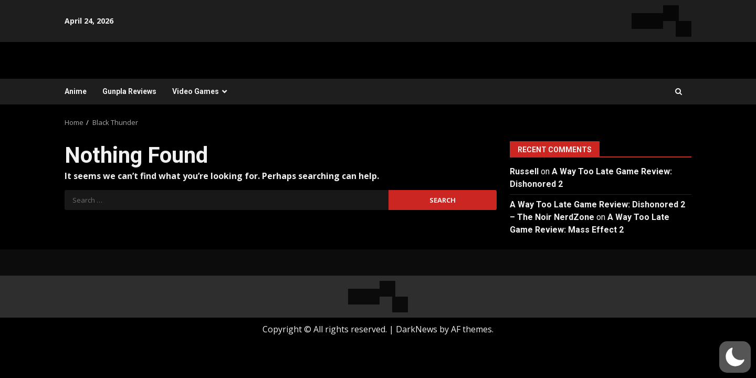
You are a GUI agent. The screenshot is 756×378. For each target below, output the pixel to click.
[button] (735, 357)
